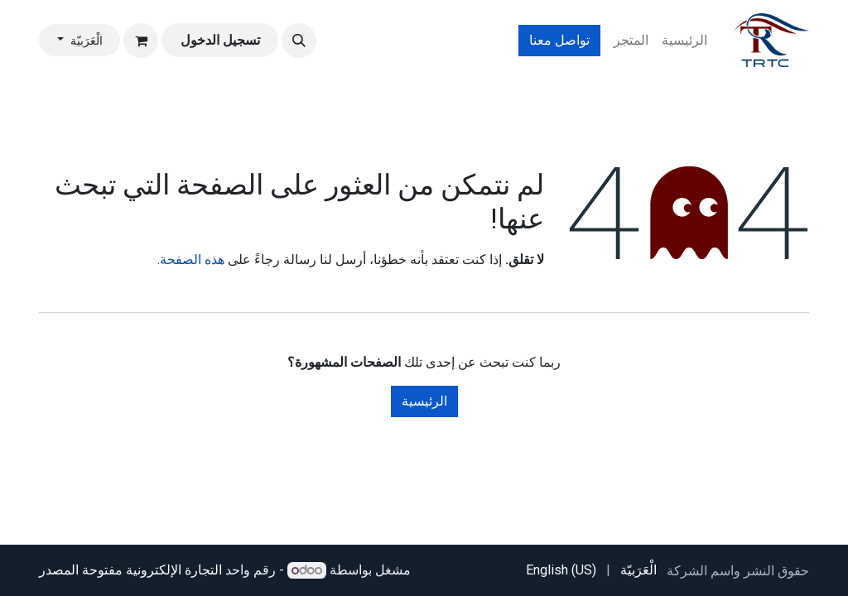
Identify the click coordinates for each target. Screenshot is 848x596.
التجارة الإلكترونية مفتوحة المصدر (130, 570)
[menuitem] (684, 40)
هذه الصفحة (192, 259)
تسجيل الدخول (220, 40)
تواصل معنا (559, 40)
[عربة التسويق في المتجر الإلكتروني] (140, 40)
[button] (299, 40)
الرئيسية (424, 401)
